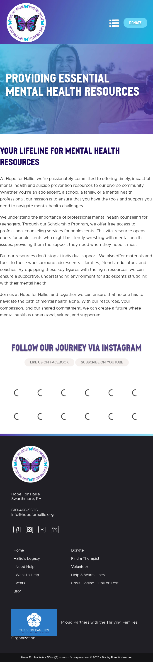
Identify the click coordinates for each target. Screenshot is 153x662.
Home (19, 550)
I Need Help (24, 567)
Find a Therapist (85, 558)
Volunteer (79, 567)
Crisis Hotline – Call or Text (95, 583)
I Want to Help (26, 575)
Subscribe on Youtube (102, 371)
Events (19, 583)
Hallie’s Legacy (27, 558)
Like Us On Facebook (49, 371)
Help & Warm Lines (88, 575)
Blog (18, 591)
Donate (135, 22)
